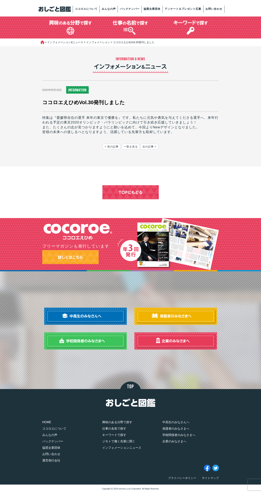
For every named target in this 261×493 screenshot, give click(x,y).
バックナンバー (130, 8)
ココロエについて (86, 8)
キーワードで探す (114, 435)
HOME (46, 422)
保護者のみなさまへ (175, 428)
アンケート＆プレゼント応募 (183, 8)
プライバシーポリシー (182, 477)
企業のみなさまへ (174, 441)
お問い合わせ (213, 8)
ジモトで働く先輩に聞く (118, 441)
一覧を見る (131, 146)
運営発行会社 (51, 460)
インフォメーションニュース (121, 447)
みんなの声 (109, 8)
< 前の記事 (112, 146)
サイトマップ (210, 477)
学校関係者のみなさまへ (178, 435)
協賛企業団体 (152, 8)
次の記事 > (149, 146)
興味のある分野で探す (117, 422)
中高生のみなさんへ (175, 422)
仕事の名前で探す (114, 428)
